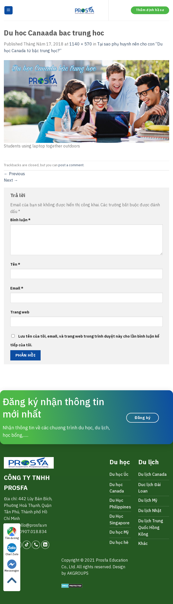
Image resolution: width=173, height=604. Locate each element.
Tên (15, 264)
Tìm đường (12, 533)
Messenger (11, 566)
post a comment (71, 165)
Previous (14, 173)
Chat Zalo (12, 549)
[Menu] (8, 10)
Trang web (19, 312)
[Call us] (36, 545)
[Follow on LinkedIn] (45, 545)
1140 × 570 (80, 44)
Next (11, 180)
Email (16, 288)
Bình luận (20, 219)
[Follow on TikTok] (26, 545)
